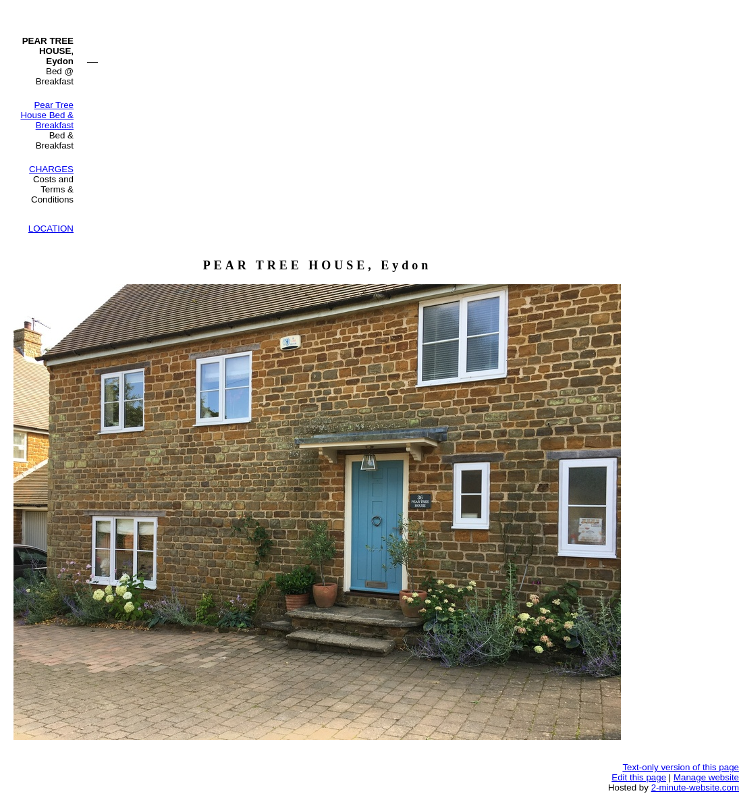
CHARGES (51, 169)
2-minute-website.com (695, 787)
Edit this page (638, 777)
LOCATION (51, 228)
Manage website (706, 777)
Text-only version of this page (680, 767)
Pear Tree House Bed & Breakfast (47, 115)
